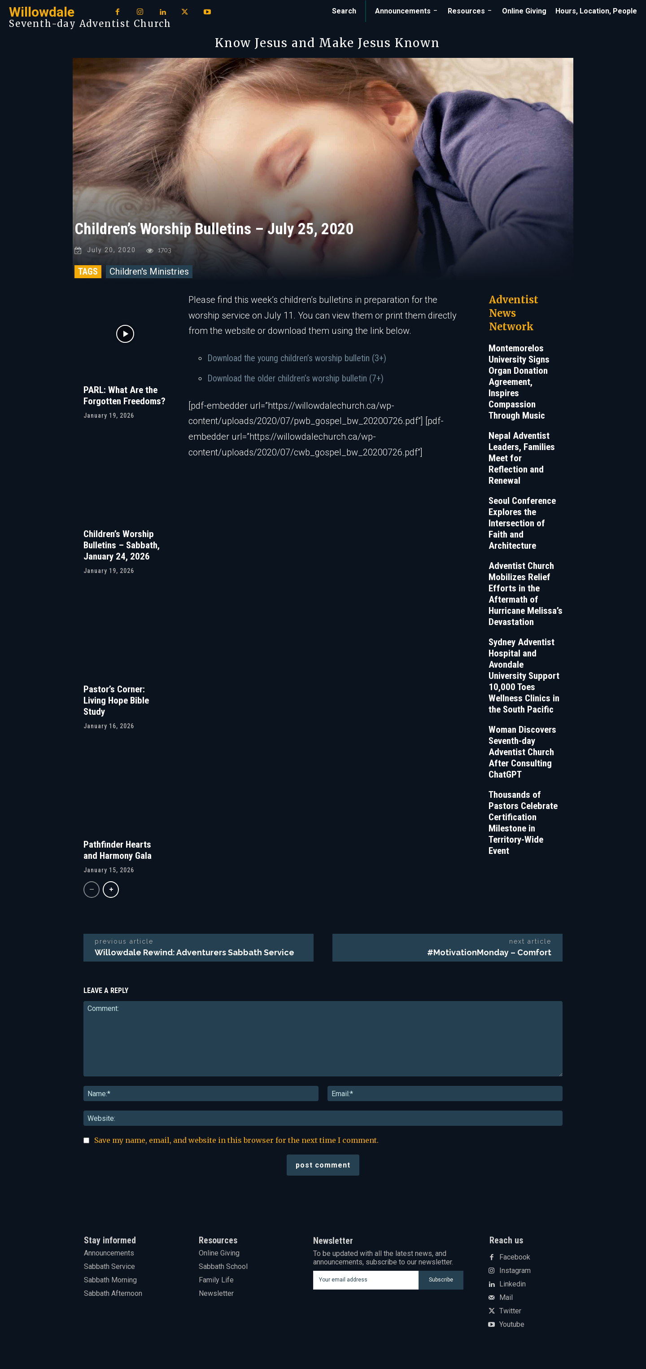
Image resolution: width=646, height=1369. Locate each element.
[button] (344, 11)
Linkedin (512, 1286)
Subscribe (441, 1281)
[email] (366, 1281)
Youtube (511, 1326)
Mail (506, 1299)
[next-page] (111, 891)
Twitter (510, 1313)
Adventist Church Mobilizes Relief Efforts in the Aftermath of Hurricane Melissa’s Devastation (526, 595)
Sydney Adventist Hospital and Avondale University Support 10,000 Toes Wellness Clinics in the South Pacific (524, 677)
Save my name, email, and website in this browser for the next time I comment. (236, 1141)
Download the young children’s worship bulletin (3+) (296, 359)
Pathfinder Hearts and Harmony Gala (117, 851)
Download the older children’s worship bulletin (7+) (295, 379)
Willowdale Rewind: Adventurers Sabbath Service (194, 953)
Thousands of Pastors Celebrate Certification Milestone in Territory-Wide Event (523, 824)
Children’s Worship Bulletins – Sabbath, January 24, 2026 (121, 546)
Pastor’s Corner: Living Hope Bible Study (116, 701)
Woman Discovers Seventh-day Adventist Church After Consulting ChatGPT (522, 753)
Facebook (514, 1259)
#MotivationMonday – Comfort (489, 953)
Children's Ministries (149, 272)
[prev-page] (91, 891)
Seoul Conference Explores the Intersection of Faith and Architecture (522, 524)
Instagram (515, 1272)
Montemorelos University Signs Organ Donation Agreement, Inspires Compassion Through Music (519, 383)
